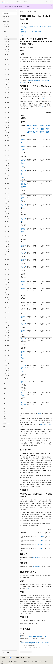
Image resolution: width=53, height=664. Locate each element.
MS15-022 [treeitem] (7, 325)
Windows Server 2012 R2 (23, 290)
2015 (35, 11)
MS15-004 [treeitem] (7, 370)
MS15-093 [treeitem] (7, 145)
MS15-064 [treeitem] (7, 218)
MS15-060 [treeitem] (7, 229)
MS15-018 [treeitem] (7, 335)
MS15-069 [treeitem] (7, 206)
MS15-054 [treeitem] (7, 244)
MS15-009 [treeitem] (7, 358)
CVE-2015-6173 (40, 540)
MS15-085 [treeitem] (7, 165)
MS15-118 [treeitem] (7, 82)
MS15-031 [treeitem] (7, 302)
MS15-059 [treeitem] (7, 231)
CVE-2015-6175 (40, 548)
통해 (38, 413)
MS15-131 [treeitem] (7, 49)
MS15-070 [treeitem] (7, 203)
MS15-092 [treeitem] (7, 148)
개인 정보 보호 (26, 661)
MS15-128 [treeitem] (7, 56)
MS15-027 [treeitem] (7, 312)
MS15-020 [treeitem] (7, 330)
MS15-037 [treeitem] (7, 287)
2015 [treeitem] (6, 36)
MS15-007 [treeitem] (7, 363)
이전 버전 (10, 661)
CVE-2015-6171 (40, 536)
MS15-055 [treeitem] (7, 241)
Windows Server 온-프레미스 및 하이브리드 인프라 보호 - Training (34, 636)
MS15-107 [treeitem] (7, 110)
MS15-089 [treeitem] (7, 155)
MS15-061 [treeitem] (7, 226)
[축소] (16, 10)
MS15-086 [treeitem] (7, 163)
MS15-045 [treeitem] (7, 267)
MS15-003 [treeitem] (7, 373)
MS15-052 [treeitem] (7, 249)
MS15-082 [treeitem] (7, 173)
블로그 (15, 661)
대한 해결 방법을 (36, 566)
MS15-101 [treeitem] (7, 125)
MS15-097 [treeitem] (7, 135)
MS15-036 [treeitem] (7, 289)
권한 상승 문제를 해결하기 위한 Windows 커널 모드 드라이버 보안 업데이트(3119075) (36, 26)
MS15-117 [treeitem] (7, 84)
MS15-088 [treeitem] (7, 158)
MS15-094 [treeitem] (7, 143)
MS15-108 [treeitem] (7, 107)
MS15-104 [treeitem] (7, 117)
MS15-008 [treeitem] (7, 360)
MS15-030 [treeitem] (7, 305)
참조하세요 (28, 588)
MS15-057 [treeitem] (7, 236)
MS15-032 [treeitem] (7, 299)
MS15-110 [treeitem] (7, 102)
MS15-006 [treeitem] (7, 365)
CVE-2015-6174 (40, 544)
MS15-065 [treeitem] (7, 216)
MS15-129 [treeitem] (7, 54)
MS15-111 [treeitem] (7, 100)
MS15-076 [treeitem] (7, 188)
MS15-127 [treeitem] (7, 59)
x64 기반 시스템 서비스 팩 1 (23, 206)
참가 (20, 661)
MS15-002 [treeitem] (7, 375)
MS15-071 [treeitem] (7, 201)
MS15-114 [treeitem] (7, 92)
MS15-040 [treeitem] (7, 279)
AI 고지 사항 (3, 661)
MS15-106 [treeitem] (7, 112)
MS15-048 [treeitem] (7, 259)
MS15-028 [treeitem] (7, 310)
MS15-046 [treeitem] (7, 264)
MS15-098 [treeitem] (7, 132)
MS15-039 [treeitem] (7, 282)
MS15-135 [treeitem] (7, 39)
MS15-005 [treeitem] (7, 368)
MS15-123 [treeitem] (7, 69)
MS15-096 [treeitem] (7, 137)
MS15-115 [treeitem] (7, 89)
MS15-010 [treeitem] (7, 355)
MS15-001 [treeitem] (7, 378)
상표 (2, 663)
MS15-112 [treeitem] (7, 97)
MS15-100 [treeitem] (7, 127)
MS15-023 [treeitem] (7, 322)
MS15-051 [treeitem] (7, 251)
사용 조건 (46, 661)
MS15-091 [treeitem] (7, 150)
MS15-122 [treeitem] (7, 72)
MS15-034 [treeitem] (7, 294)
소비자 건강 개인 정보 (37, 661)
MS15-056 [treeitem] (7, 239)
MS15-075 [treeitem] (7, 191)
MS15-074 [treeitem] (7, 193)
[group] (36, 262)
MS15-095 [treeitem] (7, 140)
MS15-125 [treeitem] (7, 64)
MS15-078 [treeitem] (7, 183)
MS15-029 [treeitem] (7, 307)
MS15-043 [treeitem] (7, 272)
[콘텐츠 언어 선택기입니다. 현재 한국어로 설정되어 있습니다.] (4, 658)
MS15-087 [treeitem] (7, 160)
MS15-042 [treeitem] (7, 274)
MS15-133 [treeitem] (7, 44)
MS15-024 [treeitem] (7, 320)
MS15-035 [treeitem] (7, 292)
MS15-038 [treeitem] (7, 284)
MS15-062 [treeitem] (7, 224)
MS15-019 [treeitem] (7, 332)
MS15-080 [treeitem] (7, 178)
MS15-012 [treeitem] (7, 350)
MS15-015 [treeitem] (7, 343)
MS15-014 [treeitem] (7, 345)
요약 (22, 29)
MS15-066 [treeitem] (7, 213)
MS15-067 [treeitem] (7, 211)
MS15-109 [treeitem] (7, 105)
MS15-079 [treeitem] (7, 181)
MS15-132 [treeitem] (7, 46)
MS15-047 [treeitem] (7, 262)
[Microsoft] (2, 2)
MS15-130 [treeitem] (7, 51)
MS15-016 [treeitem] (7, 340)
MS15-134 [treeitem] (7, 41)
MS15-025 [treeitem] (7, 317)
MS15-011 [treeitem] (7, 353)
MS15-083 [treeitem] (7, 170)
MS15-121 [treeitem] (7, 74)
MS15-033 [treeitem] (7, 297)
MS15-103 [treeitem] (7, 120)
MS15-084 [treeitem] (7, 168)
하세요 (43, 98)
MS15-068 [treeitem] (7, 208)
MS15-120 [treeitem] (7, 77)
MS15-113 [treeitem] (7, 94)
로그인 (49, 1)
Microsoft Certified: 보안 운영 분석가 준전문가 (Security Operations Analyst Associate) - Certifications (34, 643)
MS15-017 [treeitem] (7, 337)
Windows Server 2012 (23, 283)
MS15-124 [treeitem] (7, 67)
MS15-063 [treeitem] (7, 221)
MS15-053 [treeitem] (7, 246)
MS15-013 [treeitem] (7, 348)
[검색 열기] (46, 2)
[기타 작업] (50, 11)
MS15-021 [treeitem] (7, 327)
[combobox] (9, 13)
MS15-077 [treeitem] (7, 186)
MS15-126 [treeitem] (7, 62)
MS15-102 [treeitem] (7, 122)
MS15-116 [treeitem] (7, 87)
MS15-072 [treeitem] (7, 198)
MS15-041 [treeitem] (7, 277)
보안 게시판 (29, 11)
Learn (21, 11)
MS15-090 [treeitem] (7, 153)
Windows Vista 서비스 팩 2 (23, 141)
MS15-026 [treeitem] (7, 315)
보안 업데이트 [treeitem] (6, 16)
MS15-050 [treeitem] (7, 254)
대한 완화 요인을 (36, 557)
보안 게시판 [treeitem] (6, 26)
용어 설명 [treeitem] (5, 429)
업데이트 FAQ (24, 32)
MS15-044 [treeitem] (7, 269)
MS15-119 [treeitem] (7, 79)
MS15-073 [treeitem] (7, 196)
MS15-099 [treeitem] (7, 130)
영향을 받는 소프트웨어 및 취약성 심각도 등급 (31, 31)
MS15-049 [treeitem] (7, 256)
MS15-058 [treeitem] (7, 234)
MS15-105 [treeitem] (7, 115)
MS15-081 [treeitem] (7, 175)
